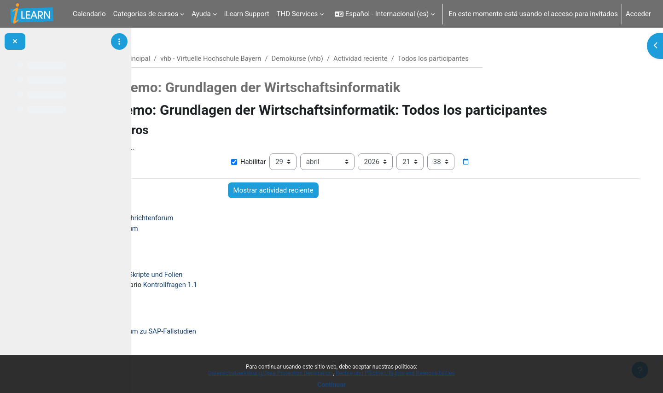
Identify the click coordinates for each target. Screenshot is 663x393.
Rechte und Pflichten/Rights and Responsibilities (395, 373)
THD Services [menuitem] (297, 14)
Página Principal (179, 58)
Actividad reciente (417, 58)
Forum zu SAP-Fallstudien (217, 332)
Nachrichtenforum (205, 218)
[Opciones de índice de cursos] (119, 41)
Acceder (638, 14)
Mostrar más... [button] (171, 148)
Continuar (331, 384)
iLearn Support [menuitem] (246, 14)
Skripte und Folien (215, 275)
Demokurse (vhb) (353, 58)
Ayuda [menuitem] (201, 14)
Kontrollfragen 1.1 (230, 286)
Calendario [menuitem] (89, 14)
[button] (385, 14)
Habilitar (290, 162)
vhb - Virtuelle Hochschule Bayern (266, 58)
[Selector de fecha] (508, 162)
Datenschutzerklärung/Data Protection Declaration (270, 373)
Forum (188, 229)
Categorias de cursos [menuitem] (146, 14)
